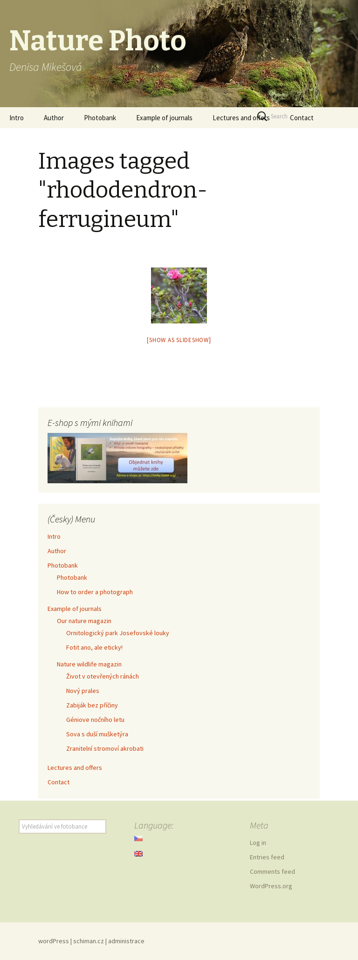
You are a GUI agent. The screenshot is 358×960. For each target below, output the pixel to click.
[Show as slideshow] (179, 340)
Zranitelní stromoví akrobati (105, 748)
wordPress (53, 941)
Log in (258, 842)
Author (54, 117)
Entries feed (267, 857)
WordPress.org (271, 886)
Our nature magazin (84, 621)
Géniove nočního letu (95, 719)
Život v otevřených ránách (102, 676)
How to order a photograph (95, 592)
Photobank (100, 117)
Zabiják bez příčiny (92, 705)
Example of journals (164, 117)
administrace (126, 941)
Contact (58, 782)
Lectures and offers (241, 117)
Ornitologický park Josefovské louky (117, 633)
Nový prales (82, 690)
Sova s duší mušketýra (97, 734)
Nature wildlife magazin (89, 664)
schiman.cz (88, 941)
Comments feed (272, 871)
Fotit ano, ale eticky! (94, 647)
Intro (16, 117)
